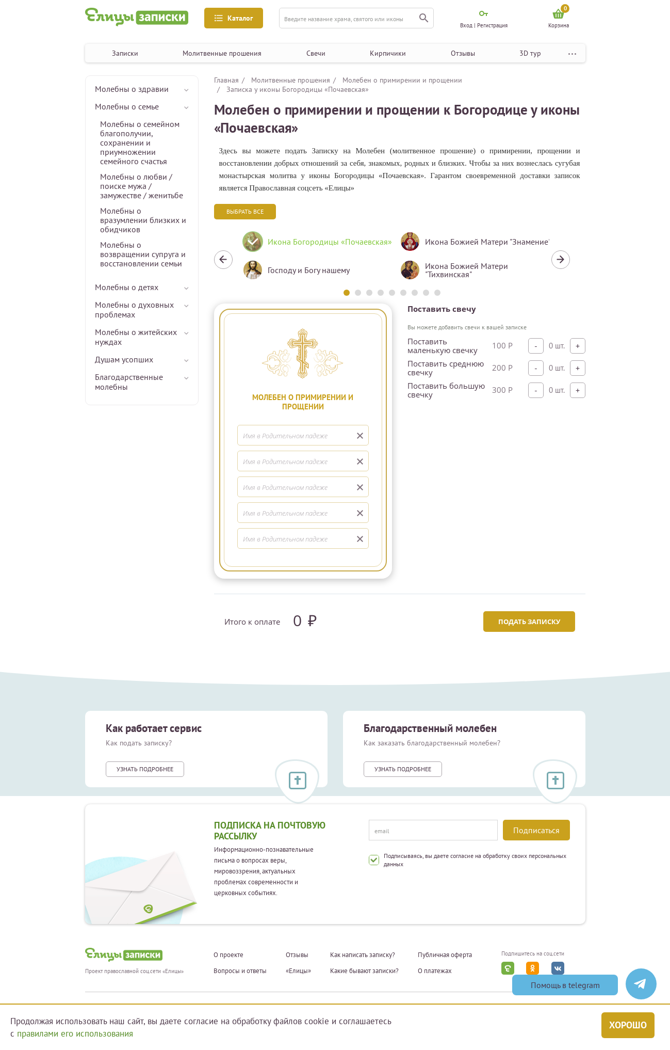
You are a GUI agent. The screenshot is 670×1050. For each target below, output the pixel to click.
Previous (223, 259)
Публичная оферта (445, 955)
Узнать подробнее (145, 769)
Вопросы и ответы (240, 971)
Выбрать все (245, 211)
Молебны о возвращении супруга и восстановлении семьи (143, 254)
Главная (226, 80)
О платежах (435, 971)
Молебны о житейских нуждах (136, 337)
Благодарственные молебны (129, 382)
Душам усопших (124, 359)
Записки (125, 53)
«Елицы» (298, 971)
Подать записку (529, 621)
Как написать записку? (362, 955)
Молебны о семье (127, 106)
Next (560, 259)
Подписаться (536, 830)
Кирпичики (388, 53)
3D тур (530, 53)
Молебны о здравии (132, 89)
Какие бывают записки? (364, 971)
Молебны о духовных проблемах (134, 309)
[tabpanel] (313, 259)
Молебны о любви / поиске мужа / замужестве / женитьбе (141, 185)
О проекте (228, 955)
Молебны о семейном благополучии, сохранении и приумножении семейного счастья (139, 142)
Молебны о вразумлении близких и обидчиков (143, 219)
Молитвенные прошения (222, 53)
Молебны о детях (126, 287)
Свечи (315, 53)
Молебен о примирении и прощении (402, 80)
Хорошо (628, 1025)
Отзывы (463, 53)
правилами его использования (75, 1033)
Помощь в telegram (565, 985)
